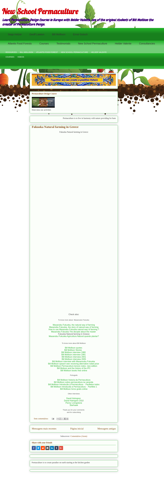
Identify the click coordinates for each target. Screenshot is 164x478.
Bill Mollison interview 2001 (74, 357)
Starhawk (74, 405)
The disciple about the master (82, 332)
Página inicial (77, 428)
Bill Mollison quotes (73, 348)
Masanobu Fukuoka (60, 332)
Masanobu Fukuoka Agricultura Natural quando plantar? (74, 336)
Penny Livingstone (74, 403)
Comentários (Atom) (78, 436)
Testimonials (63, 43)
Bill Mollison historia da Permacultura (73, 380)
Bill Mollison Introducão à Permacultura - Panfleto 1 (74, 387)
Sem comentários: (41, 419)
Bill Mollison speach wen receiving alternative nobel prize (74, 364)
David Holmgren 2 (72, 401)
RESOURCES (11, 52)
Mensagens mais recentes (44, 428)
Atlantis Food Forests (20, 43)
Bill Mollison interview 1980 (73, 352)
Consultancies (147, 43)
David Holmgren (73, 398)
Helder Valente (123, 43)
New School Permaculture (40, 11)
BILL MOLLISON (26, 52)
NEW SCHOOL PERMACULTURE (74, 52)
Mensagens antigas (107, 428)
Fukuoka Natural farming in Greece (55, 127)
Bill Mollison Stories (73, 350)
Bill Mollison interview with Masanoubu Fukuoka (73, 361)
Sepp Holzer (15, 34)
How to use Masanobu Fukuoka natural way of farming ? (74, 329)
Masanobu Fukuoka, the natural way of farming (74, 325)
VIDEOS (20, 57)
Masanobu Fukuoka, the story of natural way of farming (73, 327)
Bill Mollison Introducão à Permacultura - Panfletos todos (73, 384)
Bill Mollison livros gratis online (74, 389)
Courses (44, 43)
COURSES (10, 57)
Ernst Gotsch (80, 34)
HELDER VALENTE (99, 52)
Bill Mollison (58, 34)
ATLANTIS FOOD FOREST (47, 52)
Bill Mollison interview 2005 (74, 359)
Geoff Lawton (36, 34)
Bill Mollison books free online (74, 370)
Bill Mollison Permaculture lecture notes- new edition (73, 366)
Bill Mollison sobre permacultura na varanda (73, 382)
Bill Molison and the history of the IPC (74, 368)
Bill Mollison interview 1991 (73, 355)
